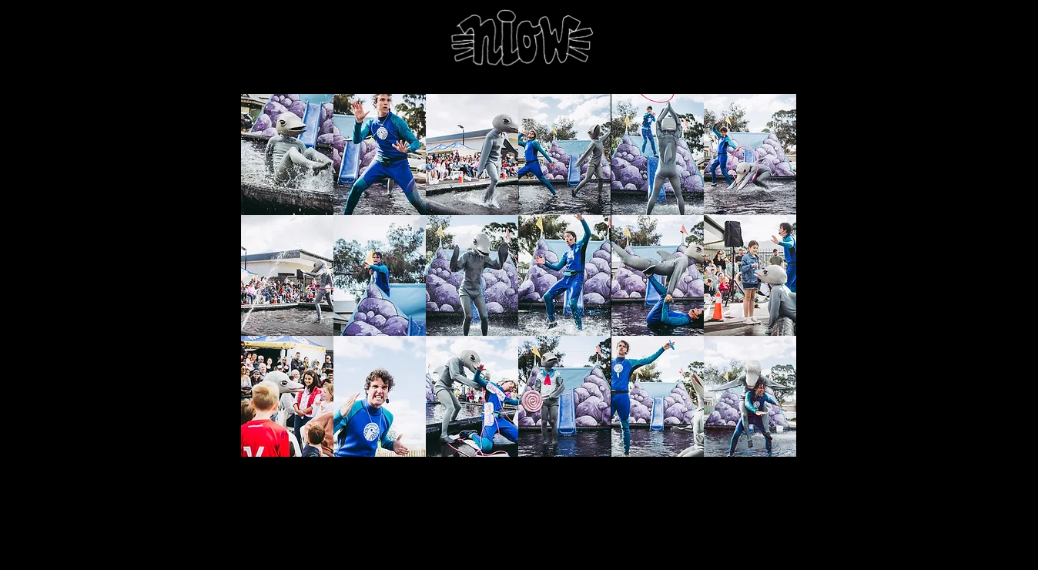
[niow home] (519, 40)
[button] (287, 154)
